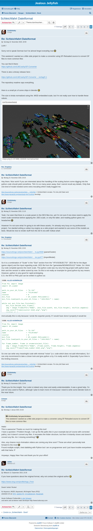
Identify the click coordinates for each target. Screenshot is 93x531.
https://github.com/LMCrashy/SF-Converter (19, 67)
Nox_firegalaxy (6, 167)
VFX (14, 494)
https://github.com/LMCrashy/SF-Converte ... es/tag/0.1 (24, 77)
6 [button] (84, 27)
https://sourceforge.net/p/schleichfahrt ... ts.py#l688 (22, 252)
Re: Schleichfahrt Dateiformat (18, 39)
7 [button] (87, 27)
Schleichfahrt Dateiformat (17, 18)
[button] (65, 27)
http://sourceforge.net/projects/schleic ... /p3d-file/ (18, 192)
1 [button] (72, 27)
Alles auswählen (14, 280)
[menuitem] (17, 8)
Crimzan (4, 399)
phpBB (39, 523)
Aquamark (39, 494)
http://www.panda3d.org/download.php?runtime (17, 194)
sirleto (9, 462)
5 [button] (81, 27)
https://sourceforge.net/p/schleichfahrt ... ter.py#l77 (22, 257)
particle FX (20, 494)
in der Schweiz (26, 498)
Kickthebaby (11, 30)
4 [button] (78, 27)
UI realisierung (30, 494)
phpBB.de (56, 525)
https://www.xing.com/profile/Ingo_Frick (17, 482)
